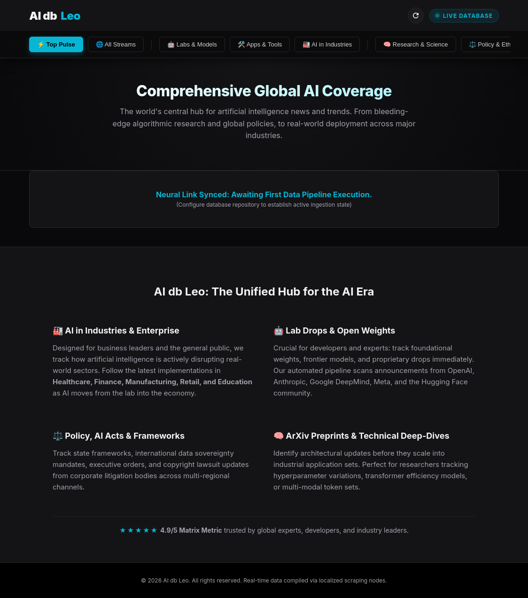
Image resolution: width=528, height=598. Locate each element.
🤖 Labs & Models (192, 44)
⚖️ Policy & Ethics (494, 44)
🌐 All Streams (116, 44)
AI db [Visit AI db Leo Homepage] (54, 16)
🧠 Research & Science (415, 44)
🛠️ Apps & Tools (260, 44)
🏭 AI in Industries (327, 44)
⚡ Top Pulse (56, 44)
